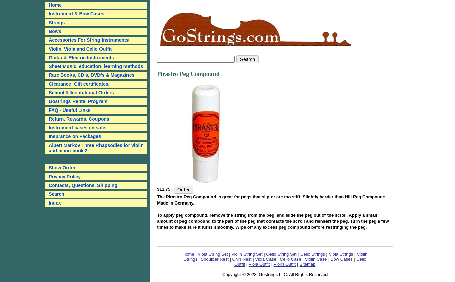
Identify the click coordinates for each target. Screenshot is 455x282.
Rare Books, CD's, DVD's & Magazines (91, 75)
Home (188, 254)
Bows (55, 31)
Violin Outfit (285, 264)
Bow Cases (342, 259)
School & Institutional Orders (81, 92)
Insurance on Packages (75, 136)
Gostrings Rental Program (78, 101)
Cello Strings (312, 254)
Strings (57, 22)
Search (56, 194)
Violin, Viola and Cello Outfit (80, 49)
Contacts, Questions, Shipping (83, 185)
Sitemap (308, 264)
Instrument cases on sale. (77, 127)
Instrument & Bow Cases (76, 14)
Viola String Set (213, 254)
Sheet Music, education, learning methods (96, 66)
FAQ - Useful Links (69, 110)
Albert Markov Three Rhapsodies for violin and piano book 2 (96, 148)
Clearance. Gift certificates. (79, 84)
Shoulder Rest (215, 259)
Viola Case (265, 259)
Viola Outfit (259, 264)
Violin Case (316, 259)
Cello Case (291, 259)
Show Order (62, 167)
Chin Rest (242, 259)
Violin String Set (246, 254)
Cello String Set (281, 254)
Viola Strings (341, 254)
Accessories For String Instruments (89, 40)
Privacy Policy (65, 176)
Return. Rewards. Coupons (79, 119)
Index (55, 203)
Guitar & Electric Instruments (81, 57)
